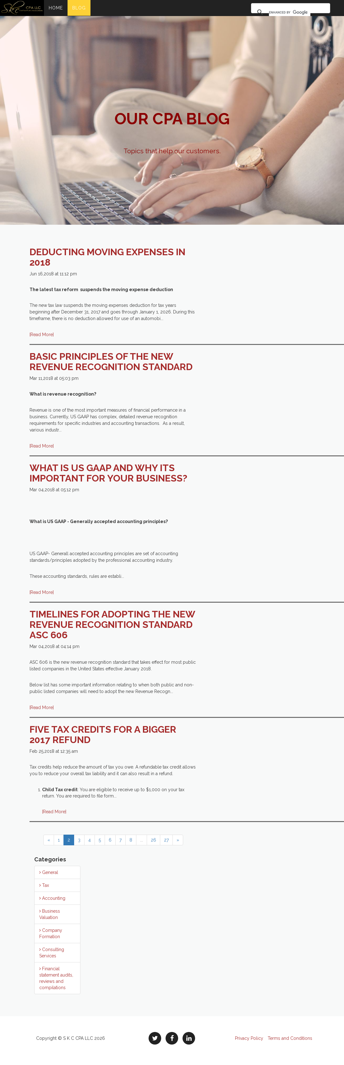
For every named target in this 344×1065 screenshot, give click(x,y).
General (48, 872)
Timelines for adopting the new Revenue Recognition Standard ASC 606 (112, 624)
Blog (79, 7)
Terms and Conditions (290, 1038)
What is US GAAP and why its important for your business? (108, 473)
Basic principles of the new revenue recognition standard (111, 361)
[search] (289, 12)
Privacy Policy (249, 1038)
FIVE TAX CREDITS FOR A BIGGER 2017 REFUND (103, 734)
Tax (44, 885)
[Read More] (42, 334)
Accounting (52, 898)
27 (166, 839)
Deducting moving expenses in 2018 (107, 257)
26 (153, 839)
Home (56, 7)
